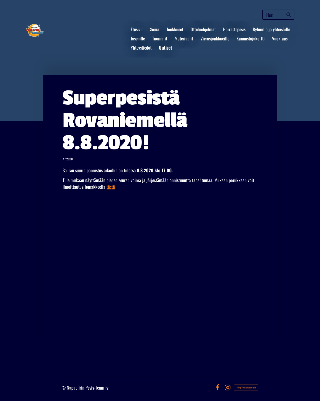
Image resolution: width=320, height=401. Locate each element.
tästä (111, 186)
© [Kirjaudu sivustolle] (64, 387)
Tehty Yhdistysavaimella (246, 387)
